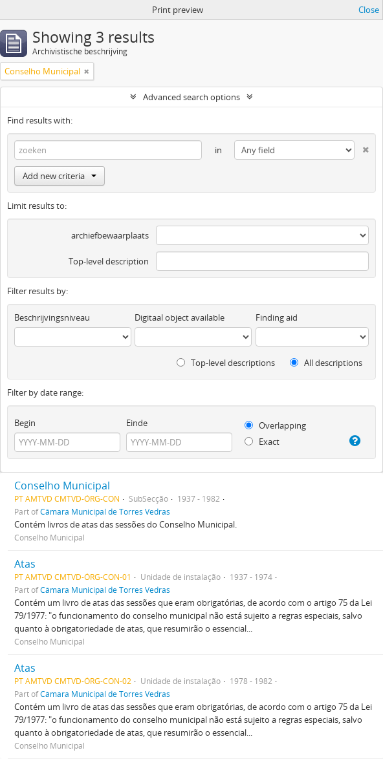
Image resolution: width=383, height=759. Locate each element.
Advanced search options (191, 97)
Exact (262, 441)
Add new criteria (59, 176)
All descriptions (326, 363)
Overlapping (275, 425)
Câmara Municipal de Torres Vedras (105, 511)
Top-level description (109, 261)
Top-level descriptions (226, 363)
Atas (25, 564)
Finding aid (277, 317)
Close (368, 10)
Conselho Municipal (62, 485)
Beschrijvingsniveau (52, 317)
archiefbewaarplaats (110, 235)
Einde (137, 423)
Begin (25, 423)
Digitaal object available (179, 317)
